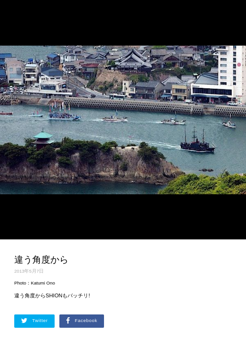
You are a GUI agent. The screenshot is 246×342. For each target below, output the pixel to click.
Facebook (81, 320)
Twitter (34, 320)
